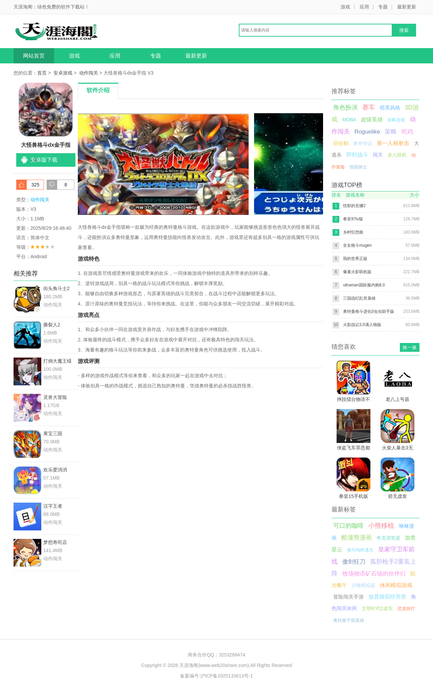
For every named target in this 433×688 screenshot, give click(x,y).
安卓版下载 (44, 160)
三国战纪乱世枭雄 (359, 298)
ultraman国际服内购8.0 (364, 285)
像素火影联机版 (357, 271)
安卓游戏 (62, 73)
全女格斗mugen (357, 245)
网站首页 (34, 56)
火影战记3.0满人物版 (362, 324)
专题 (383, 6)
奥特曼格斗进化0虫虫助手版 (368, 311)
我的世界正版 (355, 258)
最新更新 (406, 6)
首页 (42, 73)
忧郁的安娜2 (354, 205)
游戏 (345, 6)
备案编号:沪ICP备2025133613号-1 (216, 676)
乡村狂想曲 (353, 232)
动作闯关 (88, 73)
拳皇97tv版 (353, 219)
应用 (364, 6)
